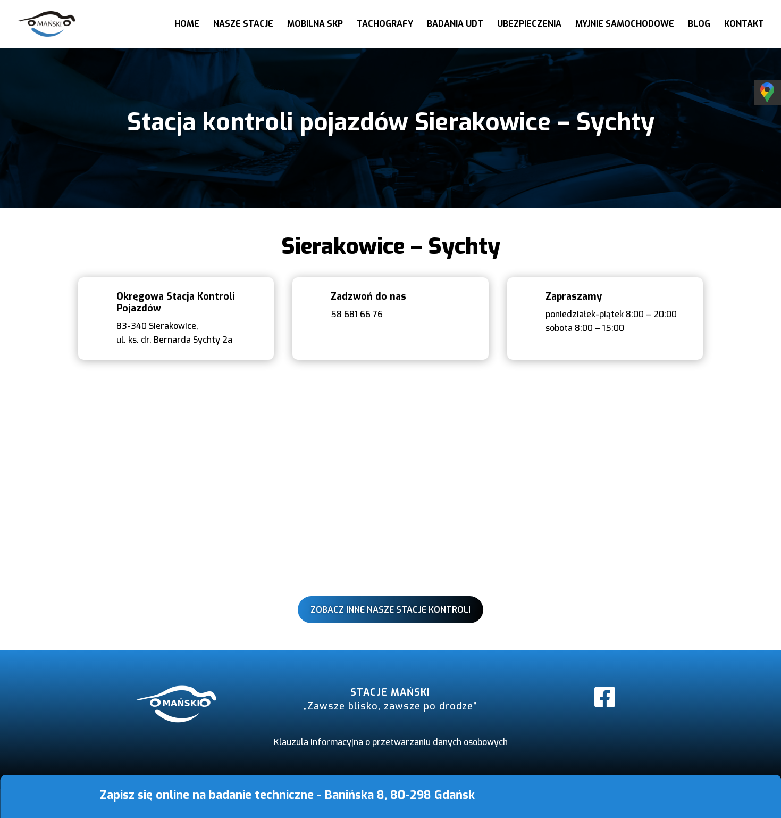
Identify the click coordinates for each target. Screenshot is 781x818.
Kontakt (744, 24)
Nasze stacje (243, 24)
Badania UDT (455, 24)
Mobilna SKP (315, 24)
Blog (699, 24)
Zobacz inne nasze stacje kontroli (390, 609)
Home (186, 24)
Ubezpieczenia (529, 24)
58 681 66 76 (357, 314)
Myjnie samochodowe (624, 24)
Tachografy (385, 24)
